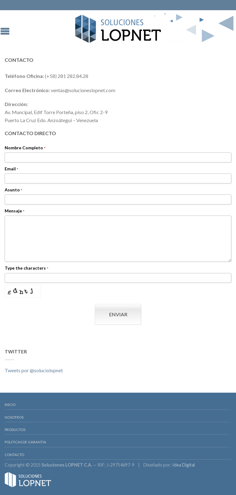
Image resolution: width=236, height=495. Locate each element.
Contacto (14, 455)
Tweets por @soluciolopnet (34, 370)
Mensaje (14, 211)
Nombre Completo (25, 148)
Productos (15, 430)
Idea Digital (184, 464)
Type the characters (26, 268)
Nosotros (14, 417)
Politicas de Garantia (25, 442)
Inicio (10, 405)
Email (11, 169)
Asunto (13, 190)
